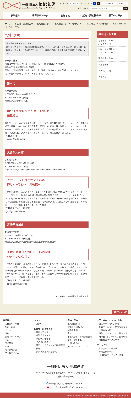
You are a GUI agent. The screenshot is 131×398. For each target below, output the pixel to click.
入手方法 (102, 77)
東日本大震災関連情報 (46, 352)
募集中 (39, 324)
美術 (7, 340)
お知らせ (65, 15)
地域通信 (72, 296)
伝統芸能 (9, 343)
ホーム (8, 24)
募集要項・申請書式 (108, 348)
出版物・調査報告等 (90, 15)
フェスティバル (12, 353)
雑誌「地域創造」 (44, 335)
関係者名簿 (73, 330)
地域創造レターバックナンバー (68, 24)
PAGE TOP (120, 312)
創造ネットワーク (13, 337)
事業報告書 (103, 65)
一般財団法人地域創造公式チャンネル (65, 387)
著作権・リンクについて (79, 346)
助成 (7, 346)
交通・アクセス (75, 340)
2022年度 (91, 24)
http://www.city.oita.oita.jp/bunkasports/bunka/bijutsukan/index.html (35, 170)
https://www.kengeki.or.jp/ (16, 101)
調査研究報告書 (105, 58)
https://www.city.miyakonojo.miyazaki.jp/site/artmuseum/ (30, 242)
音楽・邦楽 (10, 327)
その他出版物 (42, 342)
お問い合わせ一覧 (65, 376)
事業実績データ (40, 15)
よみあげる (123, 3)
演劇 (7, 333)
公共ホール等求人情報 (109, 324)
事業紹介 (15, 15)
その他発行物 (104, 71)
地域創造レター (44, 24)
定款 (70, 333)
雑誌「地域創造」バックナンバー (106, 51)
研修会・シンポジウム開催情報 (113, 333)
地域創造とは (74, 324)
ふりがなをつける (109, 3)
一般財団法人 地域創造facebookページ (65, 383)
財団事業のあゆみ (76, 327)
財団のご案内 (115, 15)
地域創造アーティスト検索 (111, 355)
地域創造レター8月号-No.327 (112, 24)
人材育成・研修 (12, 324)
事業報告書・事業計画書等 (80, 337)
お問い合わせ (83, 8)
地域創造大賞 (11, 350)
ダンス (8, 330)
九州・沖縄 (83, 296)
